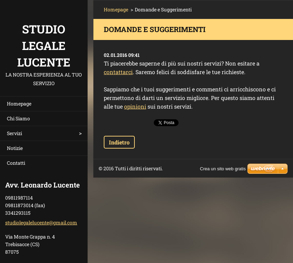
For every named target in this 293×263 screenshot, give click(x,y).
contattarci (118, 71)
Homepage (19, 103)
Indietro (119, 142)
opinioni (135, 106)
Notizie (15, 148)
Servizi (14, 133)
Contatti (16, 163)
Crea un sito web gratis (223, 168)
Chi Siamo (18, 118)
